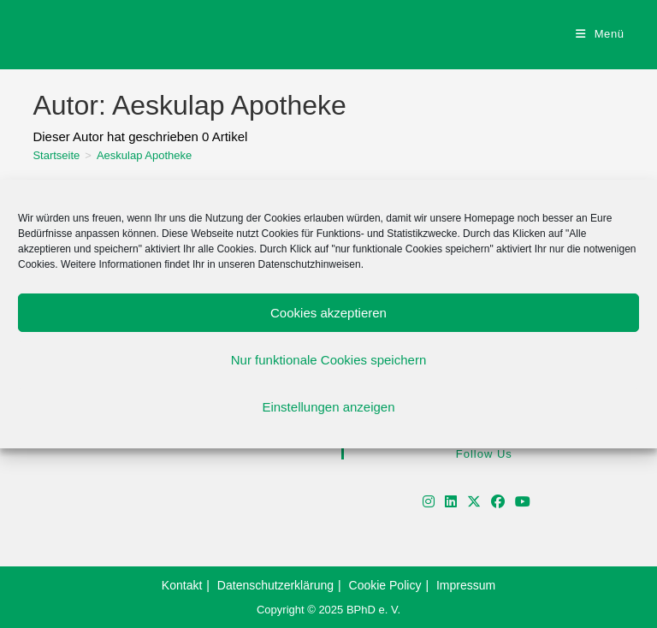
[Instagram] (429, 502)
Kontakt (182, 585)
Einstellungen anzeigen (328, 407)
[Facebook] (498, 502)
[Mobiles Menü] (600, 33)
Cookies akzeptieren (328, 312)
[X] (474, 502)
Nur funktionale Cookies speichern (328, 360)
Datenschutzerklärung (275, 585)
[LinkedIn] (451, 502)
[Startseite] (56, 155)
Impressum (465, 585)
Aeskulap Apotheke (144, 155)
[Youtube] (522, 502)
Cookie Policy (385, 585)
